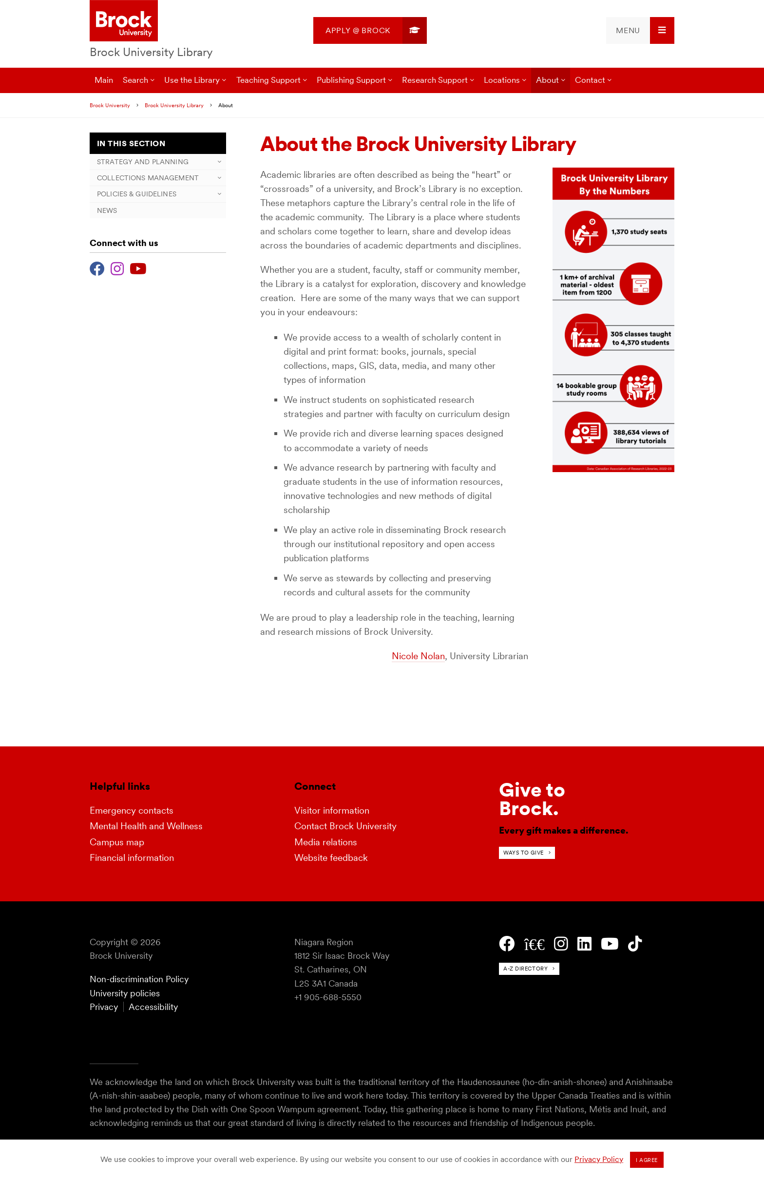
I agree (647, 1160)
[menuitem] (370, 30)
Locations (502, 80)
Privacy (104, 1007)
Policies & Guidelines (136, 194)
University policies (125, 993)
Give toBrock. (532, 799)
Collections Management (148, 178)
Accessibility (153, 1007)
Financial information (132, 857)
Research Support (435, 80)
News (107, 210)
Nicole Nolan (418, 656)
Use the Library (192, 80)
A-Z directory (525, 968)
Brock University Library (151, 52)
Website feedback (331, 857)
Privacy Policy (598, 1159)
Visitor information (331, 810)
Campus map (117, 842)
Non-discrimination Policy (139, 979)
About (547, 80)
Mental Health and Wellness (146, 826)
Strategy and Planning (143, 162)
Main (104, 80)
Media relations (325, 842)
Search (135, 80)
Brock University (110, 105)
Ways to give (523, 852)
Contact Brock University (345, 826)
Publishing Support (351, 80)
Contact (590, 80)
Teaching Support (268, 80)
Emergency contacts (131, 810)
